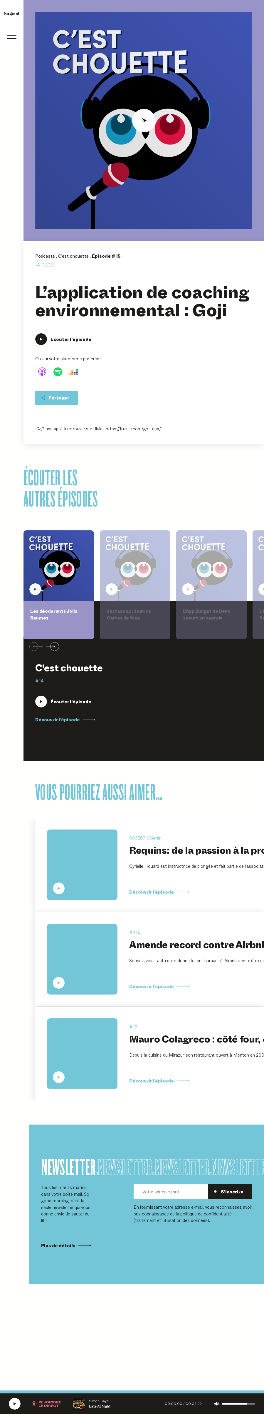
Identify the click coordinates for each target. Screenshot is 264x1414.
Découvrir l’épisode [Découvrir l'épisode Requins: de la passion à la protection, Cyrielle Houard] (159, 892)
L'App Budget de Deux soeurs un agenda (206, 614)
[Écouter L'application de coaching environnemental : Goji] (143, 120)
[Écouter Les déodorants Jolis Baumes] (63, 701)
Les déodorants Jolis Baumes (54, 614)
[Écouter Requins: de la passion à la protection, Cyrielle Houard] (82, 865)
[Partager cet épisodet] (56, 398)
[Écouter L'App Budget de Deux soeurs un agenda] (211, 565)
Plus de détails (66, 1245)
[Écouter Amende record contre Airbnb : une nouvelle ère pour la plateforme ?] (82, 959)
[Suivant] (52, 646)
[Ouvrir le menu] (11, 35)
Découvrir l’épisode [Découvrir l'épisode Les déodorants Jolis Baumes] (65, 719)
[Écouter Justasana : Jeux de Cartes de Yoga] (135, 565)
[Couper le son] (216, 1403)
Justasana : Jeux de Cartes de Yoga (129, 614)
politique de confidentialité (206, 1213)
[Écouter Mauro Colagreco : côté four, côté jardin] (82, 1053)
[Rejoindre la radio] (46, 1403)
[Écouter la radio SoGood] (15, 1404)
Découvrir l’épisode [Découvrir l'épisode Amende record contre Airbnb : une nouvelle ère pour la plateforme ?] (159, 986)
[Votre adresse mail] (171, 1191)
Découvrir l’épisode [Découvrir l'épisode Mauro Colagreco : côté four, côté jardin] (159, 1080)
